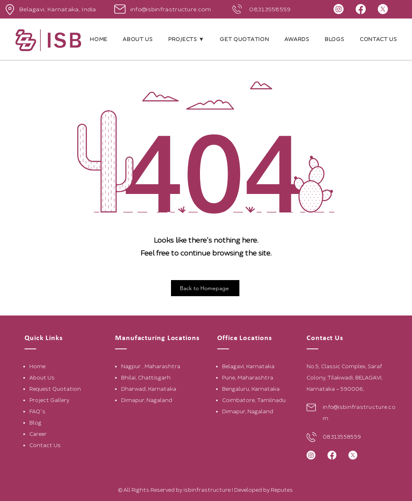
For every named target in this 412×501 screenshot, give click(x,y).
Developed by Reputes (264, 490)
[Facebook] (361, 9)
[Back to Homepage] (205, 288)
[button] (186, 39)
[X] (383, 9)
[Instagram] (339, 9)
